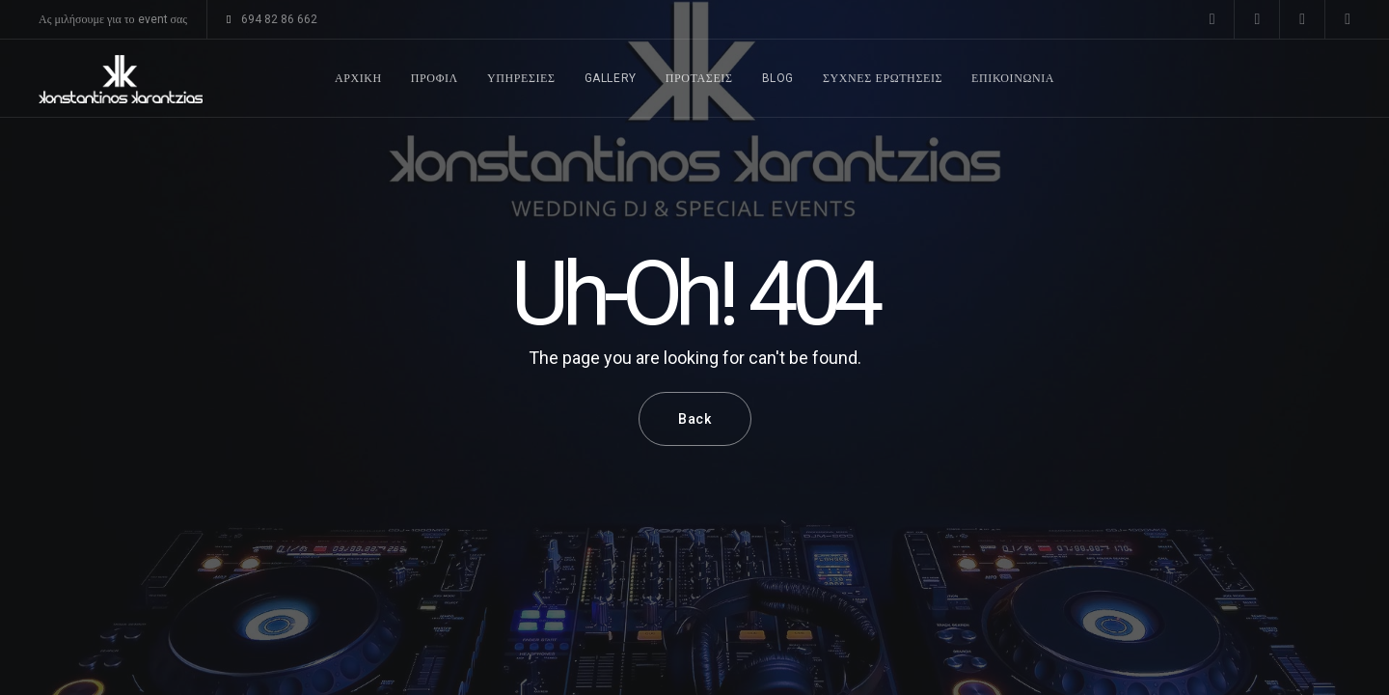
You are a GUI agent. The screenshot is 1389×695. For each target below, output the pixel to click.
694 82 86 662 (271, 19)
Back (695, 419)
